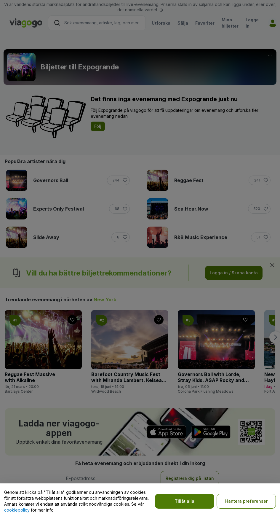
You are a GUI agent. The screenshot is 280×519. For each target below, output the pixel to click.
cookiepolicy (17, 509)
